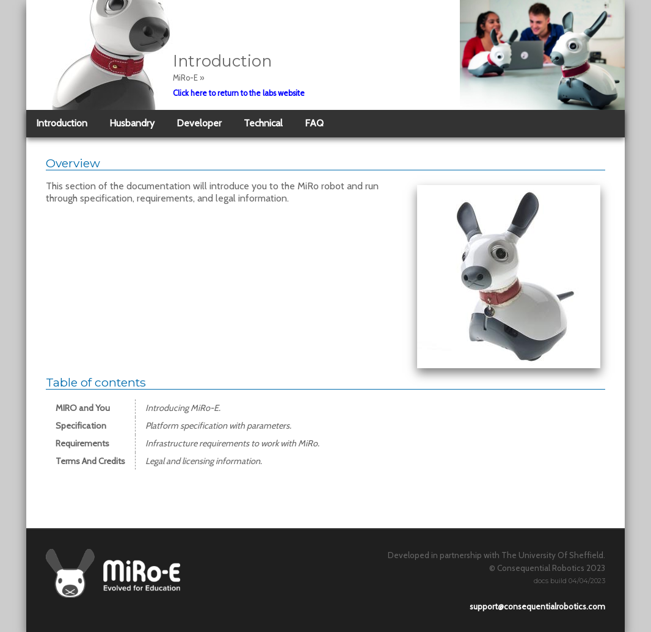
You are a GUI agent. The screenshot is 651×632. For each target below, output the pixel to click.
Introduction (61, 123)
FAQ (314, 123)
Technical (263, 123)
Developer (199, 123)
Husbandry (132, 123)
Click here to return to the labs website (239, 93)
